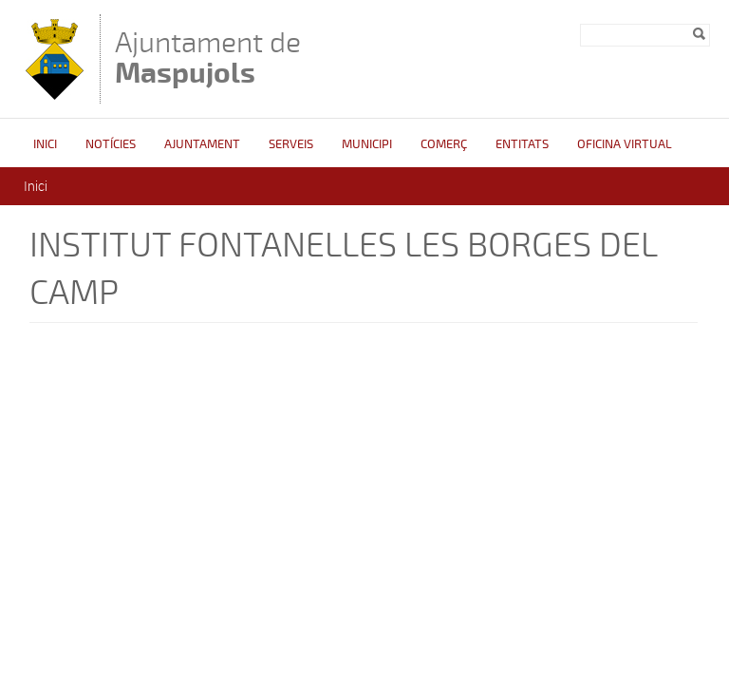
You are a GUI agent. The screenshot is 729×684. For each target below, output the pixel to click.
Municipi (367, 144)
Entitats (522, 144)
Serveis (291, 144)
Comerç (444, 144)
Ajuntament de (208, 57)
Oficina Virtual (624, 144)
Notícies (110, 144)
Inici (45, 144)
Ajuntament (202, 144)
